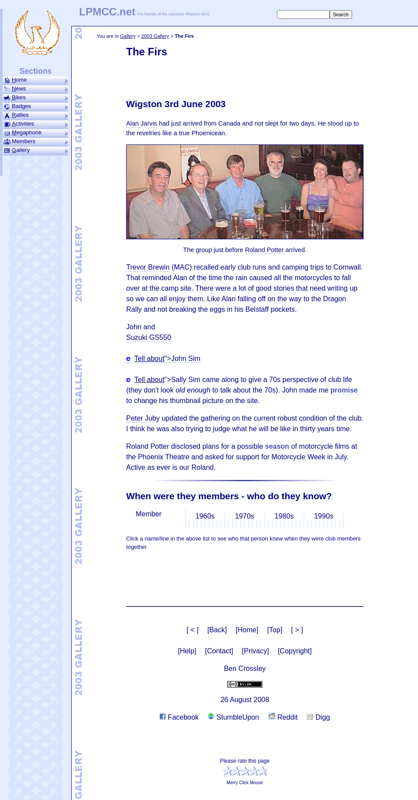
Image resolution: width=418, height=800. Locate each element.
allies (36, 115)
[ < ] (193, 630)
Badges (36, 106)
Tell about (149, 358)
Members (36, 141)
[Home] (247, 630)
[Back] (217, 630)
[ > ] (297, 630)
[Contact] (219, 651)
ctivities (36, 123)
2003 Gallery (155, 36)
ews (36, 88)
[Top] (275, 630)
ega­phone (36, 132)
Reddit (283, 717)
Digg (318, 717)
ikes (36, 97)
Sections (35, 71)
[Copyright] (295, 651)
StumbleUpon (233, 717)
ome (36, 79)
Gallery (127, 36)
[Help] (187, 651)
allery (36, 150)
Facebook (179, 717)
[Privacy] (255, 651)
